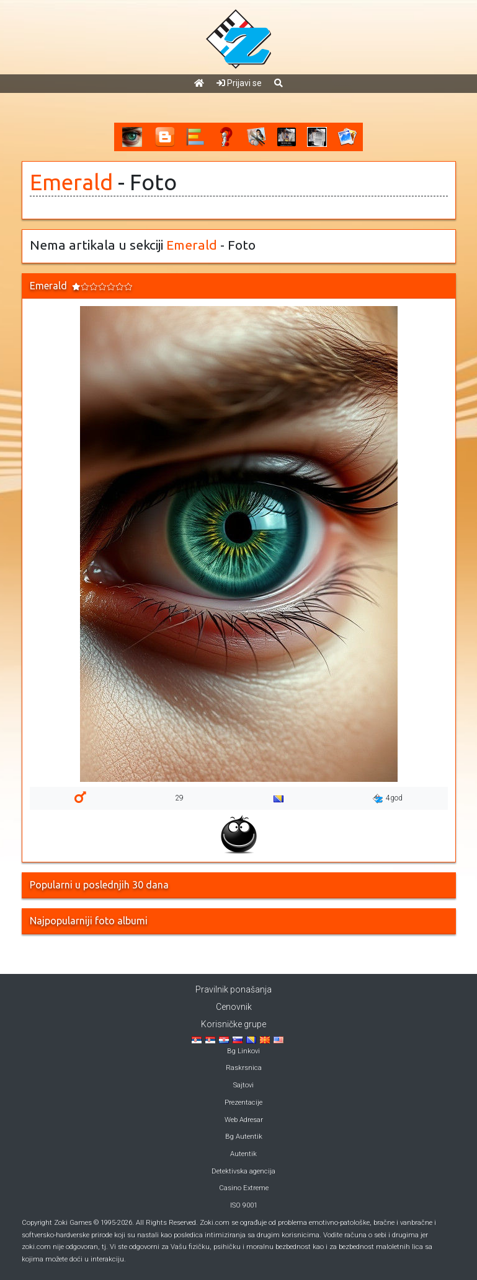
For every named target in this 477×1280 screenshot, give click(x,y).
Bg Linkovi (243, 1051)
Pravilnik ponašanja (233, 989)
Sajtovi (243, 1085)
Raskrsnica (244, 1068)
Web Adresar (244, 1120)
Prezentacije (243, 1102)
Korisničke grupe (233, 1024)
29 (179, 798)
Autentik (243, 1154)
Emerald (71, 182)
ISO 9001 (243, 1205)
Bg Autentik (243, 1137)
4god (388, 799)
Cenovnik (234, 1007)
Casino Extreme (244, 1188)
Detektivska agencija (243, 1171)
